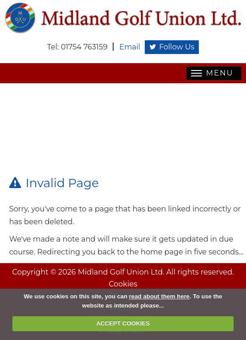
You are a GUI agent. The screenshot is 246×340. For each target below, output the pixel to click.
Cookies (123, 284)
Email (129, 47)
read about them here (159, 296)
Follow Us (171, 47)
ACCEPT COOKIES (123, 323)
